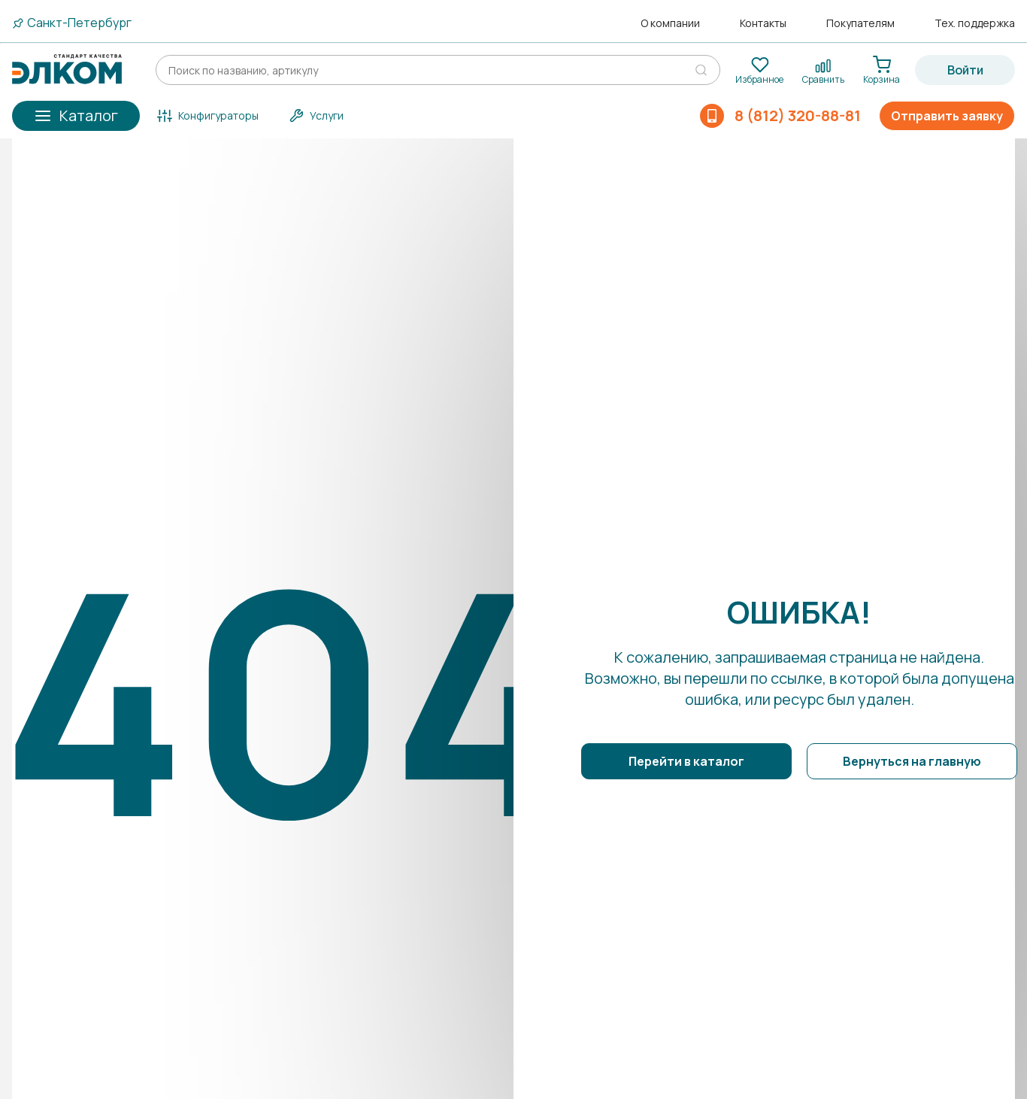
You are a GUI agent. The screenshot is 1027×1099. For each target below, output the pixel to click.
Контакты (763, 23)
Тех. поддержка (975, 23)
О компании (670, 23)
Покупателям (860, 23)
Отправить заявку (947, 116)
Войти (965, 70)
